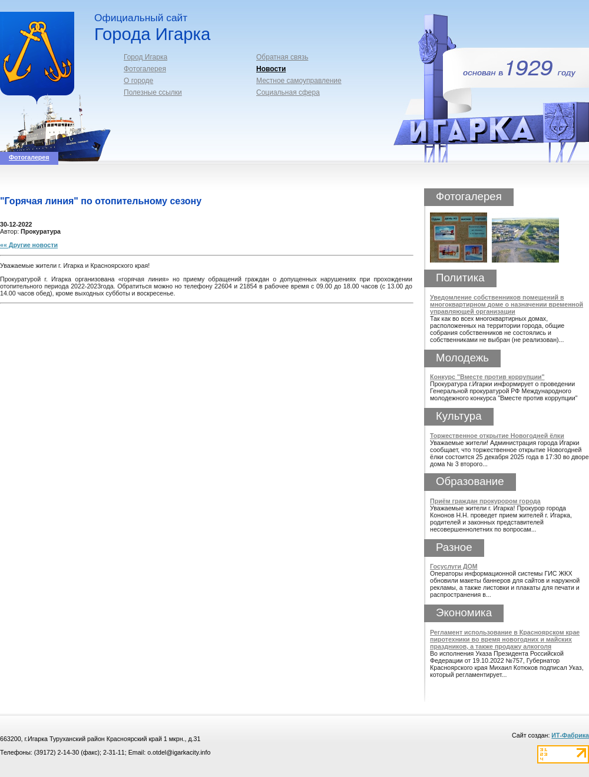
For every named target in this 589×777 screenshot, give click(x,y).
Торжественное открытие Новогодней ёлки (497, 435)
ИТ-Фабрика (570, 735)
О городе (138, 81)
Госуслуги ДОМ (454, 566)
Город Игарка (145, 57)
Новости (271, 69)
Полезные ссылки (153, 92)
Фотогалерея (145, 69)
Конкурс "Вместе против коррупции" (487, 376)
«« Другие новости (29, 244)
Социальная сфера (288, 92)
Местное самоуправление (299, 81)
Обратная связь (282, 57)
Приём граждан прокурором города (485, 500)
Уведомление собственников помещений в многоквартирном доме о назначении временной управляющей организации (506, 304)
